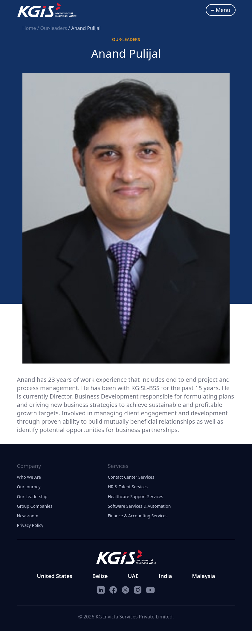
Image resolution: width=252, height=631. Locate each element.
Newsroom (28, 516)
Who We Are (29, 477)
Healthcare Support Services (135, 496)
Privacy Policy (30, 525)
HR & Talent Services (128, 486)
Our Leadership (32, 496)
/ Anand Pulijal (84, 28)
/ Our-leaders (52, 28)
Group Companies (35, 506)
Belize (100, 576)
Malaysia (203, 576)
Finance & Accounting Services (137, 516)
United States (54, 576)
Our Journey (29, 486)
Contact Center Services (131, 477)
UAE (133, 576)
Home (29, 28)
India (165, 576)
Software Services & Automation (139, 506)
